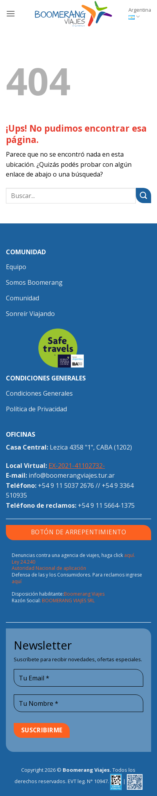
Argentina (139, 13)
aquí (17, 581)
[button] (10, 13)
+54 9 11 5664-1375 (106, 505)
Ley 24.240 (23, 562)
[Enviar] (143, 195)
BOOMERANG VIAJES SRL (68, 600)
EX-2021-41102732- (77, 465)
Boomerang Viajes (84, 594)
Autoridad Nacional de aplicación (49, 568)
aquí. (129, 555)
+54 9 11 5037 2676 (66, 485)
